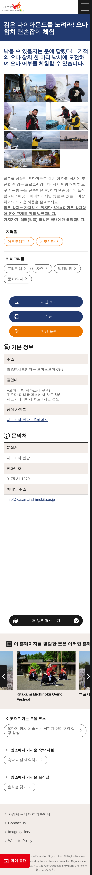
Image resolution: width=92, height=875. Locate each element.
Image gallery (17, 832)
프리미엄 (17, 268)
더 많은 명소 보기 (46, 621)
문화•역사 (18, 279)
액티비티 (67, 268)
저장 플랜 (36, 331)
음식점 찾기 (19, 787)
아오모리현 (19, 241)
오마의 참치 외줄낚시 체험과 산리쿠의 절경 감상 (45, 730)
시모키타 (49, 241)
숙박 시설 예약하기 (25, 760)
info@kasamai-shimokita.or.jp (31, 499)
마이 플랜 (15, 860)
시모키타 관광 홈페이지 (27, 420)
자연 (42, 268)
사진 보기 (36, 302)
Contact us (15, 823)
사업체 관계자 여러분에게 (27, 814)
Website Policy (18, 841)
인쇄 (34, 316)
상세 (20, 653)
